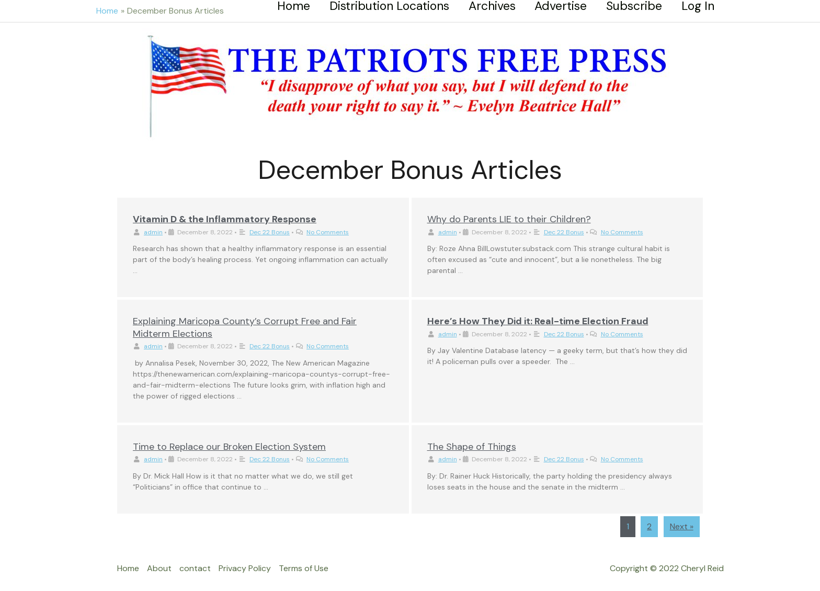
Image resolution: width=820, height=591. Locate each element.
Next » (681, 526)
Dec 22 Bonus (269, 232)
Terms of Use (303, 568)
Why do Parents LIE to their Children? (509, 219)
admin (153, 232)
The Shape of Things (471, 446)
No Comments (327, 232)
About (159, 568)
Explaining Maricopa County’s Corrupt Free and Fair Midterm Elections (245, 327)
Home (128, 568)
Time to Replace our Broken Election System (229, 446)
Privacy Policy (245, 568)
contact (195, 568)
